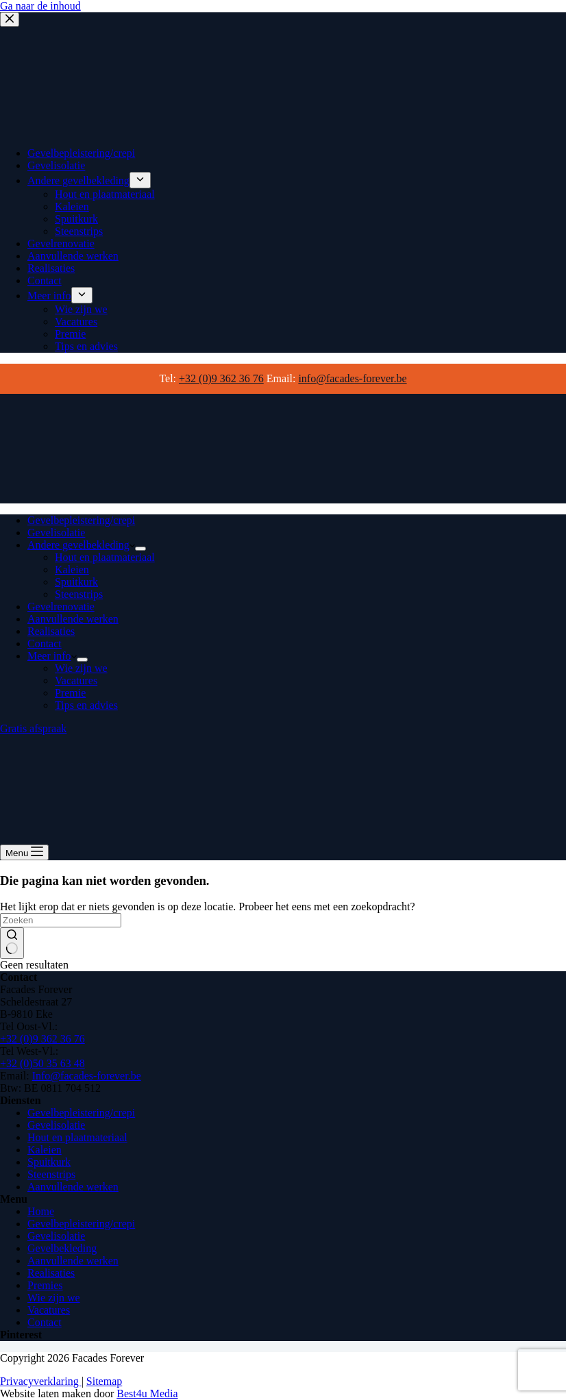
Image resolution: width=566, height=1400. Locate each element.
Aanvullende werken (73, 619)
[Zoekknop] (12, 943)
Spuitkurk (76, 582)
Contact (44, 643)
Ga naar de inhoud (40, 6)
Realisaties (51, 631)
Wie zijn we (81, 668)
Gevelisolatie (56, 532)
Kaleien (72, 569)
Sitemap (104, 1381)
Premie (70, 693)
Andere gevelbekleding (81, 545)
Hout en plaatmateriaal (105, 557)
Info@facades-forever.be (86, 1076)
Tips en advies (86, 705)
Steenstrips (79, 594)
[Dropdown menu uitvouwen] (140, 549)
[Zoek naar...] (60, 920)
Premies (45, 1285)
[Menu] (24, 852)
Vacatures (76, 680)
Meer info (52, 656)
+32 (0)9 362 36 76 (221, 378)
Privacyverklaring (41, 1381)
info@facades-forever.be (352, 378)
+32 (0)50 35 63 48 (42, 1063)
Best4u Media (146, 1393)
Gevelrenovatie (61, 606)
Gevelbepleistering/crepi (81, 520)
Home (40, 1211)
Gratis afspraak (33, 728)
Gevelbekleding (62, 1248)
